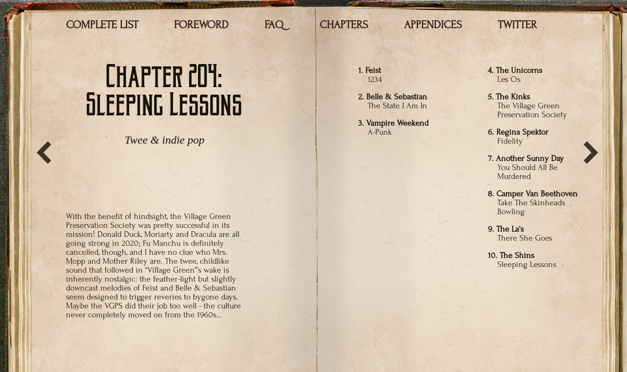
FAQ (274, 24)
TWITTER (517, 24)
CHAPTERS (344, 24)
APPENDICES (433, 24)
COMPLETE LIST (102, 24)
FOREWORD (201, 24)
